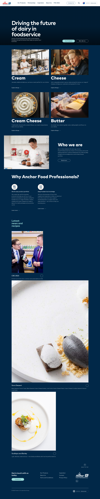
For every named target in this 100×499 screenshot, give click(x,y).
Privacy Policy (63, 477)
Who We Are (82, 41)
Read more (64, 160)
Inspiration (62, 473)
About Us (43, 475)
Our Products (68, 41)
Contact (61, 475)
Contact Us (71, 3)
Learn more (16, 210)
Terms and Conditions (46, 477)
